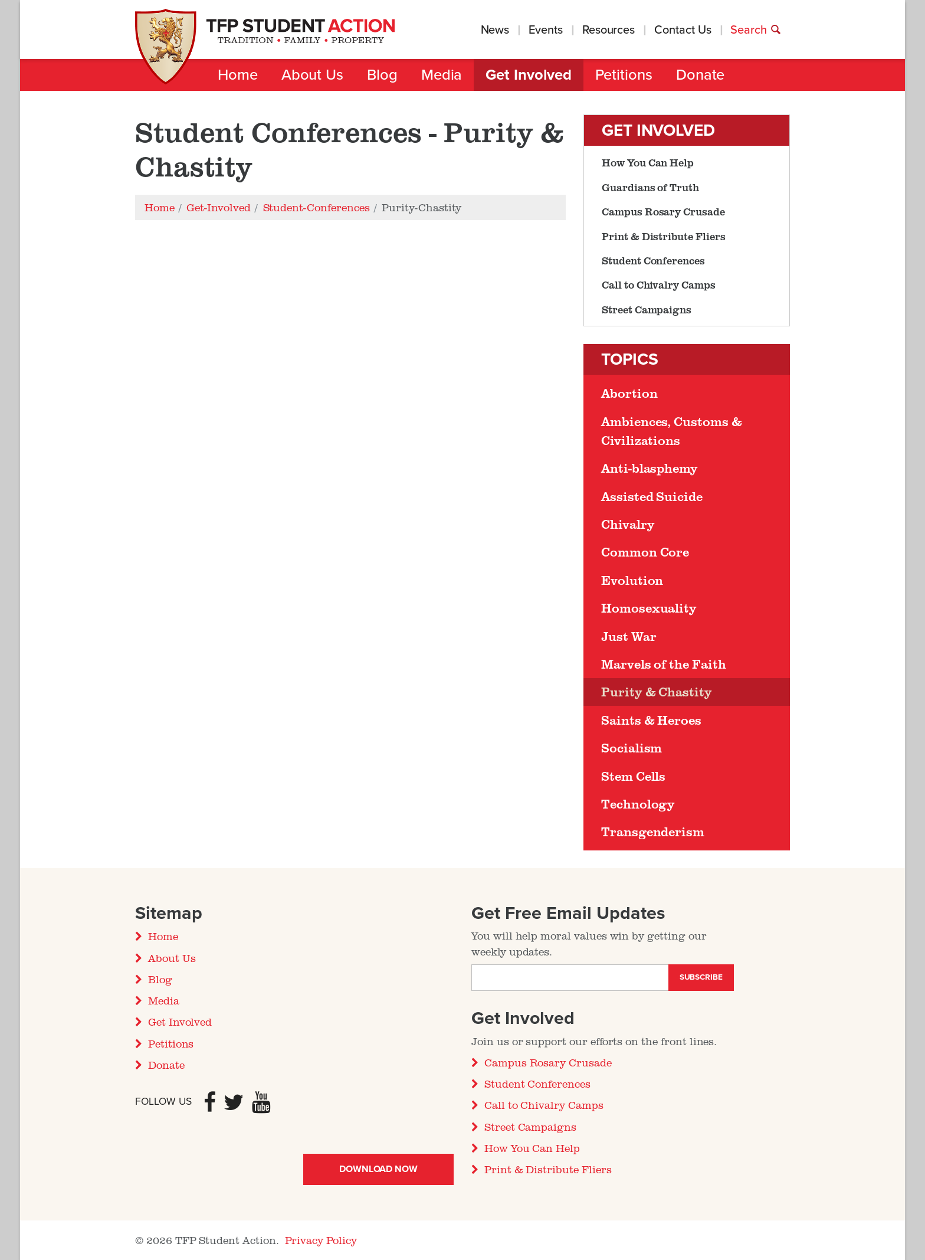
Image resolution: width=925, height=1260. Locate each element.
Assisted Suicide (652, 496)
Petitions (623, 75)
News (495, 30)
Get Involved (528, 75)
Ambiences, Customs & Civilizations (671, 431)
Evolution (632, 580)
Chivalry (627, 524)
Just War (628, 636)
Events (546, 30)
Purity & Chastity (656, 692)
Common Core (645, 552)
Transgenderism (652, 831)
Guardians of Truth (650, 187)
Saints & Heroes (651, 720)
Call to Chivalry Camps (659, 284)
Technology (638, 804)
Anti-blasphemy (649, 468)
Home (238, 75)
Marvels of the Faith (663, 664)
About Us (312, 75)
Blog (382, 75)
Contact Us (682, 30)
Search (756, 30)
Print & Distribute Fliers (664, 236)
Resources (608, 30)
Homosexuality (649, 608)
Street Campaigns (646, 309)
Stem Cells (633, 776)
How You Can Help (648, 162)
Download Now (378, 1169)
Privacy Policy (321, 1240)
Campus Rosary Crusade (663, 211)
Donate (700, 75)
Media (441, 75)
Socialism (631, 748)
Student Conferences (653, 260)
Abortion (629, 393)
